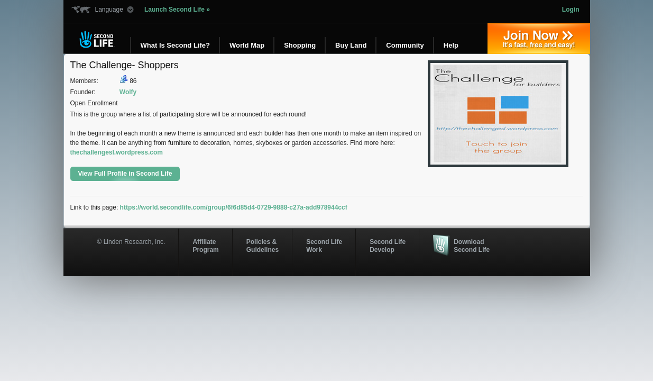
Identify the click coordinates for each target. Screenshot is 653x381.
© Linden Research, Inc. (131, 242)
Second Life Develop (388, 245)
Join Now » (539, 38)
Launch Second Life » (177, 9)
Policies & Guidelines (262, 245)
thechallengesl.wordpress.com (116, 152)
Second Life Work (324, 245)
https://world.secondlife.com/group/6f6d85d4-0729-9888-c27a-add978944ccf (233, 207)
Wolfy (127, 92)
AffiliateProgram (205, 245)
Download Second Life (472, 245)
